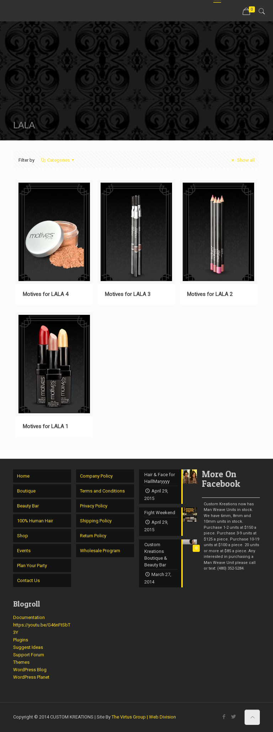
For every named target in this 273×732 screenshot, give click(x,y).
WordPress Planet (31, 677)
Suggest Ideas (28, 647)
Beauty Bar (28, 505)
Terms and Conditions (102, 491)
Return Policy (93, 535)
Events (24, 550)
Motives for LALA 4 (45, 294)
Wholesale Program (100, 550)
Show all (242, 160)
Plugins (20, 639)
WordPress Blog (30, 669)
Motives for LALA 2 (209, 294)
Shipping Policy (96, 520)
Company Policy (96, 476)
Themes (21, 662)
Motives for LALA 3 (127, 294)
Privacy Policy (93, 505)
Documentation (29, 617)
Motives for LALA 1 (45, 426)
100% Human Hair (35, 520)
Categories (58, 160)
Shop (22, 535)
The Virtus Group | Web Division (144, 717)
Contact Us (28, 580)
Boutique (26, 491)
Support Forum (28, 654)
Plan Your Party (32, 565)
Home (23, 476)
